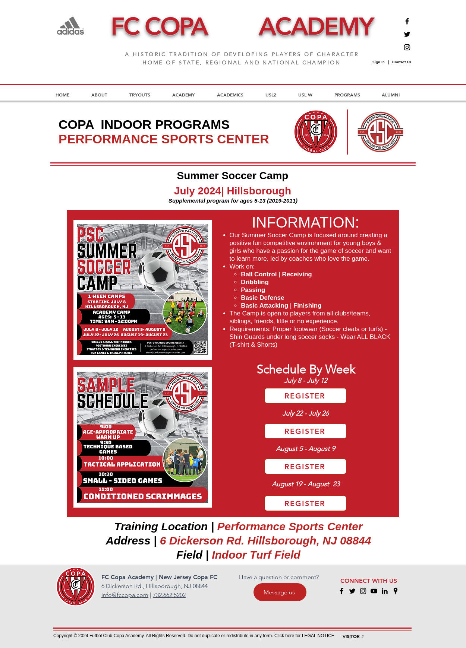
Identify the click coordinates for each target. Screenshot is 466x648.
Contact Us (401, 62)
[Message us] (280, 592)
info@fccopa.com (124, 594)
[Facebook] (407, 21)
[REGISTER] (305, 396)
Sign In (378, 62)
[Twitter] (407, 34)
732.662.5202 (169, 594)
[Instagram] (407, 47)
